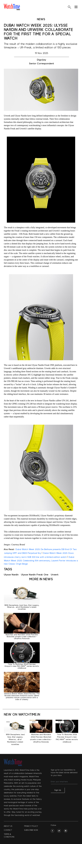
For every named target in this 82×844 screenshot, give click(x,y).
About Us (8, 826)
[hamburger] (76, 7)
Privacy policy (31, 826)
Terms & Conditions (9, 835)
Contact (8, 830)
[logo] (12, 7)
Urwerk (55, 574)
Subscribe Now (31, 830)
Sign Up (57, 790)
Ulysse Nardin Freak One (34, 574)
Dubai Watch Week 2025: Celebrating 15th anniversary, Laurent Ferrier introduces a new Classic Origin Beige (41, 560)
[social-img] (52, 830)
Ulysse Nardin (11, 574)
